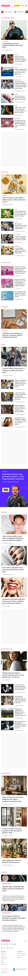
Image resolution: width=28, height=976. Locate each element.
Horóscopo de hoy (6, 12)
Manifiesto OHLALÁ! (21, 953)
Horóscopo (3, 958)
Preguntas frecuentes (4, 972)
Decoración (3, 964)
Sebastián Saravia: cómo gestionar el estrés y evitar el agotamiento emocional (13, 476)
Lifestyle (3, 955)
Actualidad (3, 953)
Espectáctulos (4, 957)
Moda (2, 960)
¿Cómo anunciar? (4, 970)
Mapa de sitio (20, 957)
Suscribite (17, 5)
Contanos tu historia (21, 955)
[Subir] (25, 940)
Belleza (2, 962)
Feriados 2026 (18, 12)
